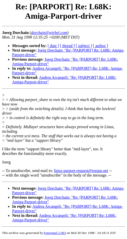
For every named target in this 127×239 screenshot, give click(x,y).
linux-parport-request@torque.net (81, 170)
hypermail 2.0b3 (55, 233)
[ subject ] (84, 46)
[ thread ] (67, 46)
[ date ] (53, 46)
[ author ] (100, 46)
